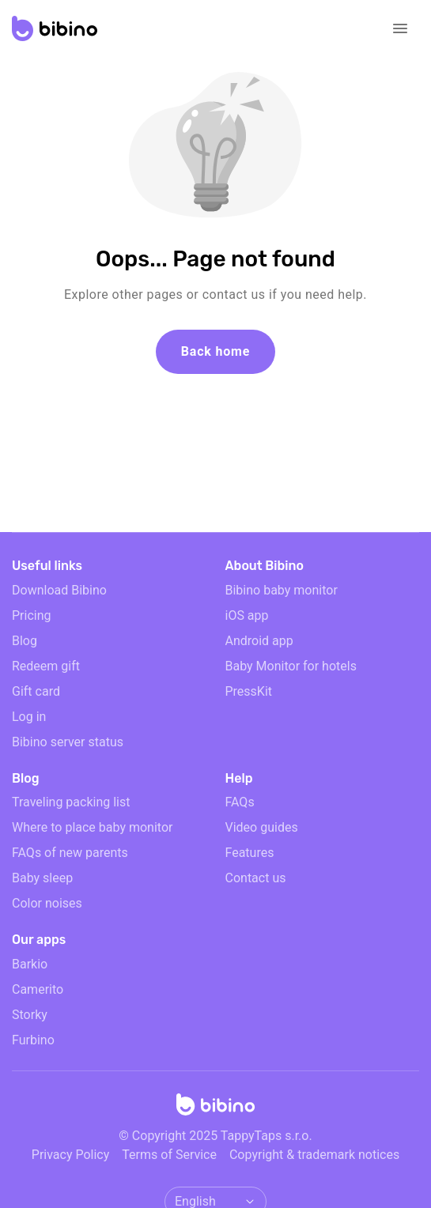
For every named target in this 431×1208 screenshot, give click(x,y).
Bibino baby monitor (281, 590)
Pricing (31, 615)
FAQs (240, 802)
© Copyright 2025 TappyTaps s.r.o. (215, 1135)
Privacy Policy (71, 1154)
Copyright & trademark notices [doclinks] (314, 1154)
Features (249, 852)
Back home (215, 351)
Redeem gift (46, 666)
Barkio (29, 964)
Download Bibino (59, 590)
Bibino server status (67, 741)
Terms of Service (169, 1154)
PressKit (249, 691)
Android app (259, 640)
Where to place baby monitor (92, 827)
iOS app (247, 615)
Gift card (36, 691)
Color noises (47, 903)
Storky (29, 1014)
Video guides (261, 827)
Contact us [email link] (255, 877)
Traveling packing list (71, 802)
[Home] (215, 1109)
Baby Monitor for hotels (291, 666)
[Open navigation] (400, 28)
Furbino (33, 1040)
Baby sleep (42, 877)
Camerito (37, 989)
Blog (24, 640)
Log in (29, 716)
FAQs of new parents (70, 852)
